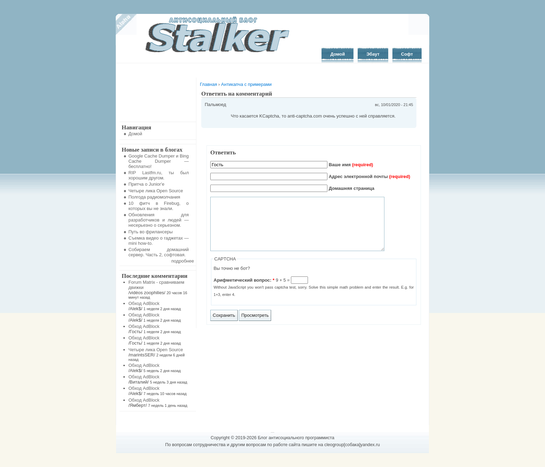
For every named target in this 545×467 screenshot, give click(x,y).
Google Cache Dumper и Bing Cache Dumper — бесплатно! (159, 161)
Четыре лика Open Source (156, 190)
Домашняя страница (351, 188)
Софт (407, 54)
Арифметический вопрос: (244, 290)
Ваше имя (351, 164)
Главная (208, 84)
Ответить (223, 152)
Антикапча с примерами (246, 84)
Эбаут (373, 54)
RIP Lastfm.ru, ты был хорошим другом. (159, 175)
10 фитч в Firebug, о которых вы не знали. (159, 206)
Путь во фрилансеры (151, 231)
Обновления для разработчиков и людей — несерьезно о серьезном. (159, 220)
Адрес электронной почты (369, 176)
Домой (337, 54)
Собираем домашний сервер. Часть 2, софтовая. (159, 252)
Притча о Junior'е (146, 184)
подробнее (182, 261)
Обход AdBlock (144, 303)
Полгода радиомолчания (154, 197)
